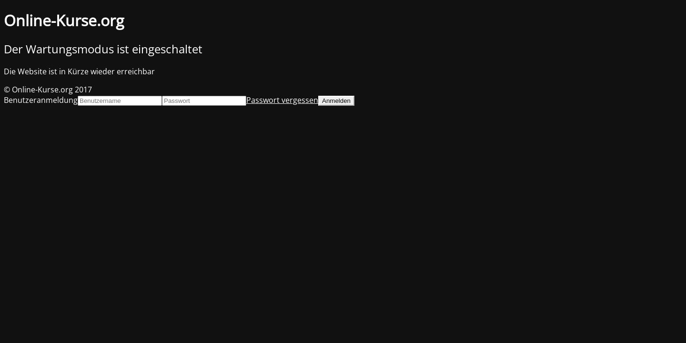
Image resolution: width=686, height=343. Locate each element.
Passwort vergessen (282, 100)
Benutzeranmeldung (41, 100)
